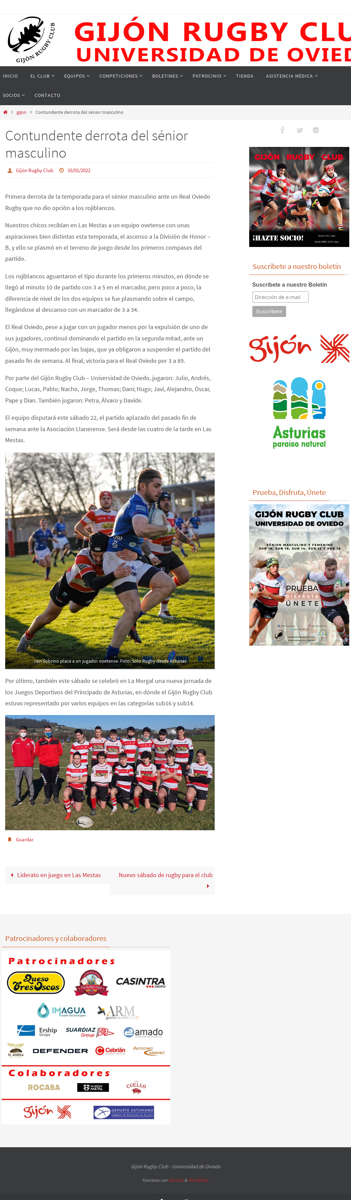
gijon (22, 112)
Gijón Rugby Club (36, 170)
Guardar (25, 838)
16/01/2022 (83, 170)
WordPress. (198, 1179)
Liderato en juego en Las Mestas (54, 874)
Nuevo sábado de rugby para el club (166, 879)
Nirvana (175, 1179)
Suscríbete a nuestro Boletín (289, 285)
